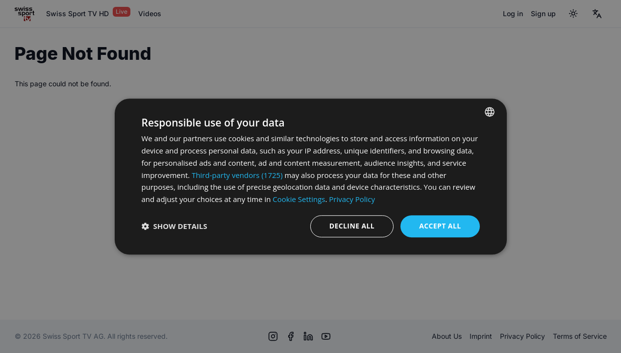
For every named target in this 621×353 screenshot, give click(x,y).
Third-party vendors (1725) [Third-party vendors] (237, 175)
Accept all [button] (440, 225)
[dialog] (311, 176)
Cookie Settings (299, 199)
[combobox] (490, 112)
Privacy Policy (352, 199)
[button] (174, 226)
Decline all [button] (351, 225)
